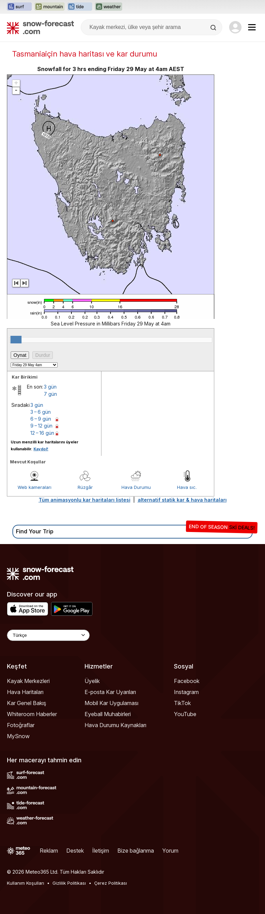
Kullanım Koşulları (25, 883)
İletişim (100, 850)
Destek (75, 850)
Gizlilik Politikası (69, 883)
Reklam (49, 850)
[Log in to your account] (235, 27)
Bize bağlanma (135, 850)
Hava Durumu (136, 487)
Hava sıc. (187, 487)
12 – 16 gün (42, 433)
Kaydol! (40, 448)
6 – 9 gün (40, 419)
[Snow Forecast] (40, 27)
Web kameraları (34, 487)
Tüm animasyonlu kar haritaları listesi (84, 500)
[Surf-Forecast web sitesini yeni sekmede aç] (19, 6)
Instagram (186, 692)
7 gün (50, 394)
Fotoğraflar (21, 725)
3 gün (50, 387)
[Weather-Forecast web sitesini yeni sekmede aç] (108, 6)
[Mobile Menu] (252, 27)
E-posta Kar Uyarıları (110, 692)
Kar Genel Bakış (26, 703)
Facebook (186, 680)
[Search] (214, 28)
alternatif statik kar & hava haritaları (182, 500)
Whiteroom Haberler (32, 714)
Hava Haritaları (25, 692)
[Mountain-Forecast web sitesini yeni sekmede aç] (50, 6)
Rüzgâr (85, 487)
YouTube (185, 714)
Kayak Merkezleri (28, 680)
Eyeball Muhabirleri (108, 714)
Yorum (170, 850)
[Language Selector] (48, 635)
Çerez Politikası (110, 883)
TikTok (182, 703)
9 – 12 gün (41, 426)
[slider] (15, 339)
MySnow (18, 736)
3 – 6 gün (40, 412)
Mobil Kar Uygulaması (111, 703)
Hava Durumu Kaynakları (115, 725)
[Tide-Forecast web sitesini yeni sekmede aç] (79, 6)
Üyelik (92, 680)
